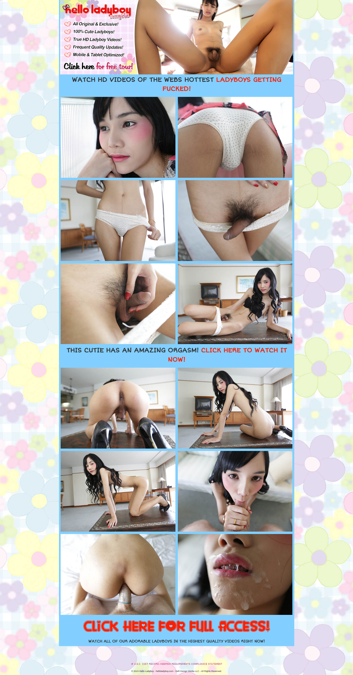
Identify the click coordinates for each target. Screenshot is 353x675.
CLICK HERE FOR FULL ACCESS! (176, 627)
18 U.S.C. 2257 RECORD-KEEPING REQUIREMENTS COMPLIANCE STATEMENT (176, 664)
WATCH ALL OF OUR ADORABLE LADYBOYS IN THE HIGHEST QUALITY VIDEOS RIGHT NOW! (176, 641)
